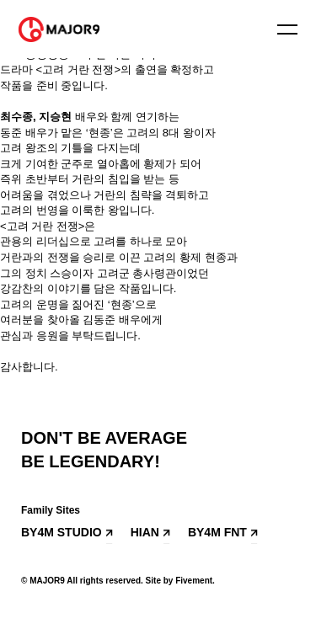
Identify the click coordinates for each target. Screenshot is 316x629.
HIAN (145, 532)
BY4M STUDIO (61, 532)
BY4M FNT (217, 532)
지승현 (55, 116)
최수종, (19, 116)
